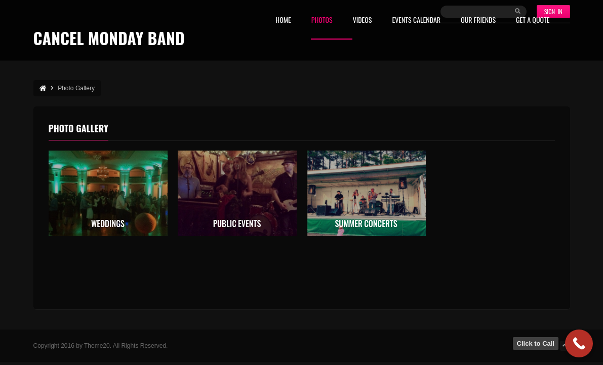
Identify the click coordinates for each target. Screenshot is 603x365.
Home (283, 20)
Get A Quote (532, 20)
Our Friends (478, 20)
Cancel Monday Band (109, 38)
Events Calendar (416, 20)
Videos (362, 20)
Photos (322, 20)
